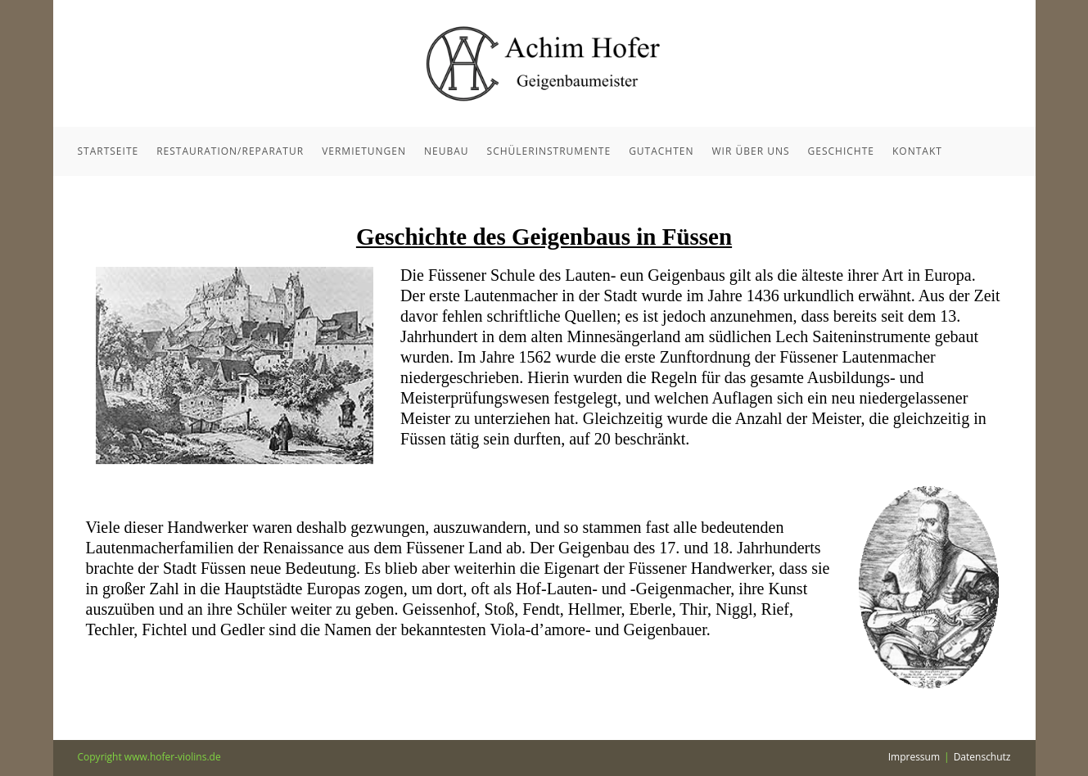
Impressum (914, 757)
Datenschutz (982, 757)
